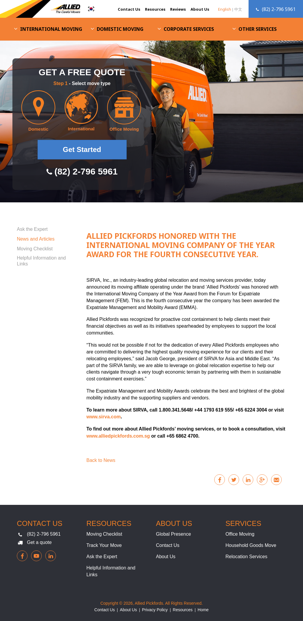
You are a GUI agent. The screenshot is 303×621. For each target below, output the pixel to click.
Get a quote (39, 542)
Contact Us (129, 9)
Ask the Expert (32, 229)
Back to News (100, 460)
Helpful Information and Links (41, 260)
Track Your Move (104, 545)
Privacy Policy (155, 609)
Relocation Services (246, 556)
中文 (238, 9)
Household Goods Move (250, 545)
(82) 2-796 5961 (44, 534)
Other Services (257, 29)
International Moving (51, 29)
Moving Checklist (35, 248)
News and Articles (35, 238)
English (224, 9)
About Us (200, 9)
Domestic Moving (120, 29)
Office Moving (239, 534)
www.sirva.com (103, 416)
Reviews (178, 9)
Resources (155, 9)
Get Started (82, 149)
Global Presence (173, 534)
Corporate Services (189, 29)
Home (203, 609)
